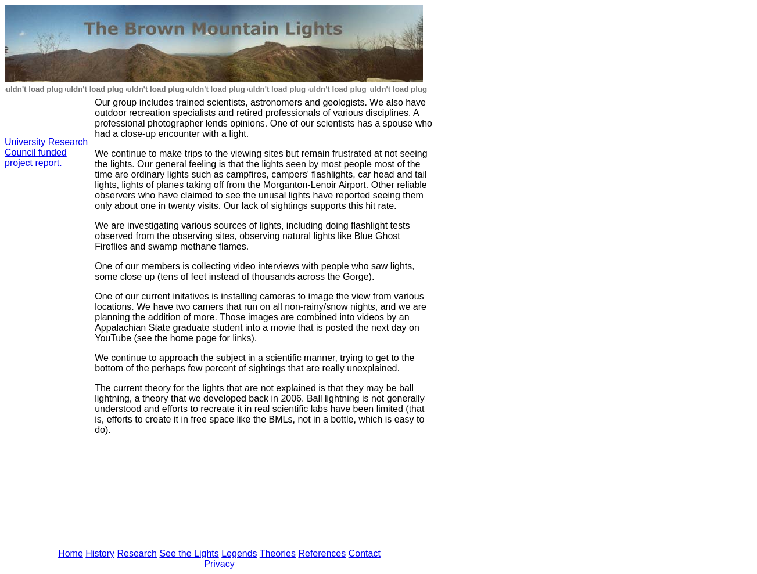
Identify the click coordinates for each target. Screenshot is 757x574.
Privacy (219, 564)
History (99, 553)
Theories (278, 553)
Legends (239, 553)
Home (70, 553)
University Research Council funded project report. (46, 152)
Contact (365, 553)
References (322, 553)
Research (137, 553)
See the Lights (188, 553)
